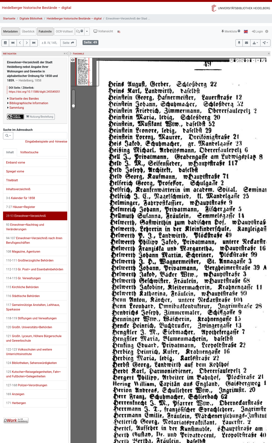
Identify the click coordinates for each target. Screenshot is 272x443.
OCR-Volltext (64, 31)
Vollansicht (103, 31)
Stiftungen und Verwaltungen (31, 318)
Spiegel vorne (15, 171)
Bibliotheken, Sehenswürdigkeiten (31, 363)
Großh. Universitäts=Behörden (29, 327)
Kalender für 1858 (20, 198)
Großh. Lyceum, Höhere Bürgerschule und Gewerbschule (34, 338)
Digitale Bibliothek (31, 18)
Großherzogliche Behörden (29, 260)
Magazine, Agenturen (23, 251)
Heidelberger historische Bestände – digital (36, 7)
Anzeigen (15, 394)
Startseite (9, 18)
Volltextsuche (29, 152)
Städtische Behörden (23, 296)
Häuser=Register (20, 207)
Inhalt (10, 152)
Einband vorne (15, 162)
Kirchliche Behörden (22, 287)
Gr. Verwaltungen (23, 278)
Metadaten (10, 31)
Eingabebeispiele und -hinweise (46, 141)
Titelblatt (12, 180)
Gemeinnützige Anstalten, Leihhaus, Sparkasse (33, 307)
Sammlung (16, 107)
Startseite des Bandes (24, 98)
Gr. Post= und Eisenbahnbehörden (34, 269)
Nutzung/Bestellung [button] (39, 116)
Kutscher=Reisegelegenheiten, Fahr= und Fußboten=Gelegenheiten (33, 374)
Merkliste (231, 31)
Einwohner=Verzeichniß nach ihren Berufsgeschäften (34, 240)
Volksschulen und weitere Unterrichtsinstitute (29, 352)
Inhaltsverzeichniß (18, 189)
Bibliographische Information (28, 103)
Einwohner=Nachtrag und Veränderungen (25, 227)
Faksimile (45, 31)
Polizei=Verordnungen (26, 385)
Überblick (28, 31)
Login (257, 31)
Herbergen (16, 403)
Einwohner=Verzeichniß (26, 216)
